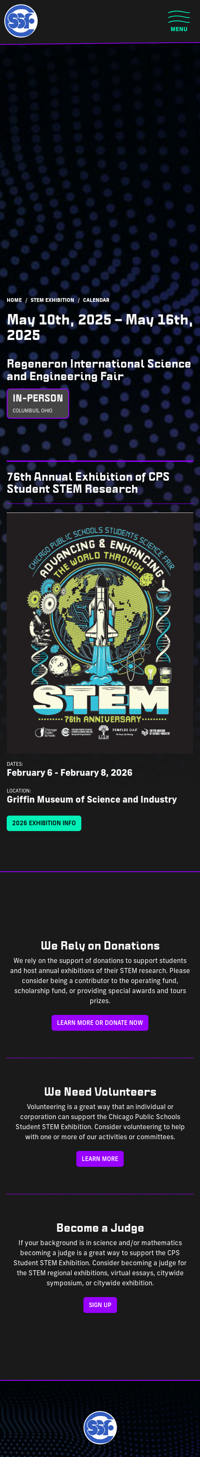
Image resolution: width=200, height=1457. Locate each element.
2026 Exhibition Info (44, 824)
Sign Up (100, 1306)
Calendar (96, 300)
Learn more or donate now (100, 1023)
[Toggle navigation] (179, 21)
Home (14, 300)
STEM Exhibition (52, 300)
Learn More (100, 1159)
